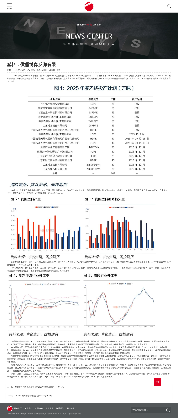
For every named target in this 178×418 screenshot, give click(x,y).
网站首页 (18, 408)
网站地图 (71, 408)
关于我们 (28, 408)
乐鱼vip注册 (42, 70)
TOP (157, 382)
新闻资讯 (49, 408)
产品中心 (39, 408)
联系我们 (60, 408)
